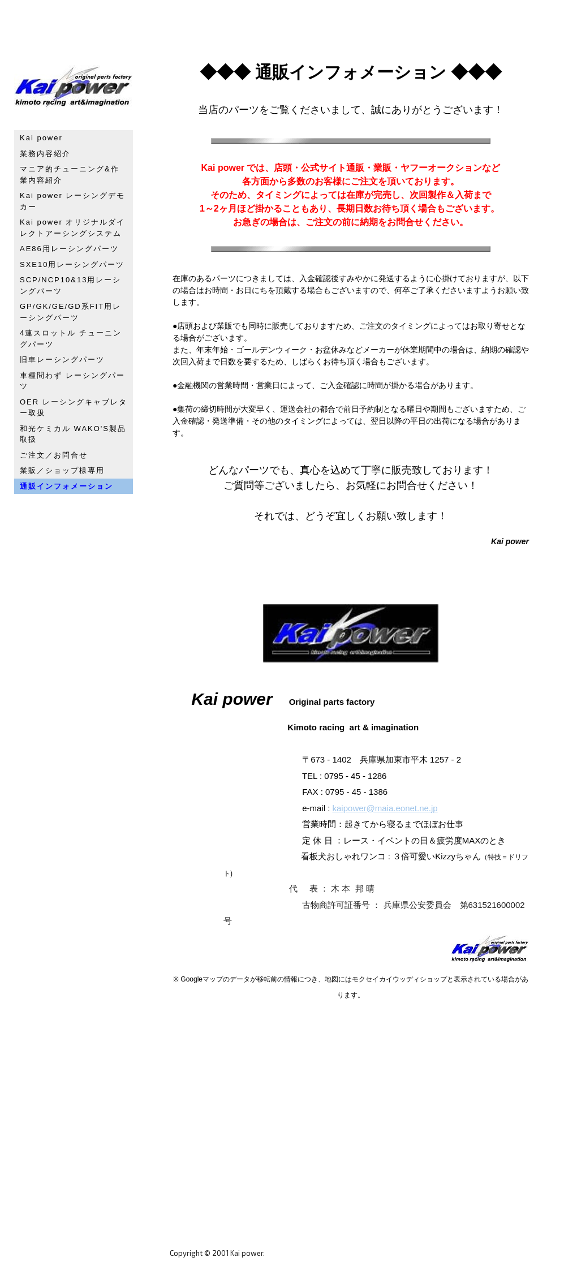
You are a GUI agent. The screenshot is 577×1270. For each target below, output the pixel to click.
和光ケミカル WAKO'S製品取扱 (73, 434)
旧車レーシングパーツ (62, 359)
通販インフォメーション (66, 486)
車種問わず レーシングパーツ (72, 381)
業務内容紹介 (45, 153)
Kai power (41, 138)
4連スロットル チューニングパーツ (71, 338)
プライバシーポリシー (206, 1242)
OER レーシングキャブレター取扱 (73, 407)
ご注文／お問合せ (54, 455)
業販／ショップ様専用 (62, 470)
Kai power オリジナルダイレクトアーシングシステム (72, 228)
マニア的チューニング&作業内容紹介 (69, 174)
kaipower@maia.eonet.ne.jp (385, 808)
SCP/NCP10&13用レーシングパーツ (70, 285)
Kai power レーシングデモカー (72, 201)
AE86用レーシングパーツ (69, 248)
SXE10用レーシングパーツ (72, 264)
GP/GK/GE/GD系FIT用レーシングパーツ (70, 312)
